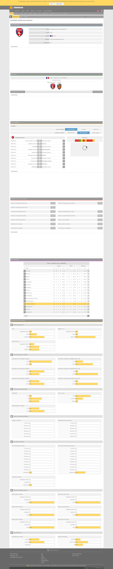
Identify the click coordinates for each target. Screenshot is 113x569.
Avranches (34, 166)
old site (65, 13)
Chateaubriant (33, 161)
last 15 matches (95, 132)
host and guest (71, 129)
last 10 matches (83, 132)
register (26, 16)
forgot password (44, 560)
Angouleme (34, 152)
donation (35, 13)
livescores (32, 11)
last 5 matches (71, 132)
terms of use (44, 559)
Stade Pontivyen (46, 149)
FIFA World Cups (14, 553)
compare (17, 13)
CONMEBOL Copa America (16, 557)
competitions (45, 13)
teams (11, 13)
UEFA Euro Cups (14, 555)
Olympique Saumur (46, 140)
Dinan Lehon (29, 292)
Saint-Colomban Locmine (31, 140)
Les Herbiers (29, 282)
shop (25, 13)
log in (21, 16)
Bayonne (28, 276)
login (61, 13)
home (11, 11)
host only (83, 129)
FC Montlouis (29, 295)
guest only (95, 129)
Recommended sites (76, 553)
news (21, 13)
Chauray (44, 143)
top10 (27, 11)
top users (39, 11)
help (40, 13)
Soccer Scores (75, 555)
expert (23, 11)
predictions (17, 11)
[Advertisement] (56, 59)
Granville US (34, 158)
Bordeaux (44, 164)
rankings (30, 13)
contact (42, 557)
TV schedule (52, 13)
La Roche (34, 146)
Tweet (85, 16)
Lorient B (28, 309)
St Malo (44, 155)
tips (57, 13)
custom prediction (47, 11)
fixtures (18, 91)
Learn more (59, 3)
